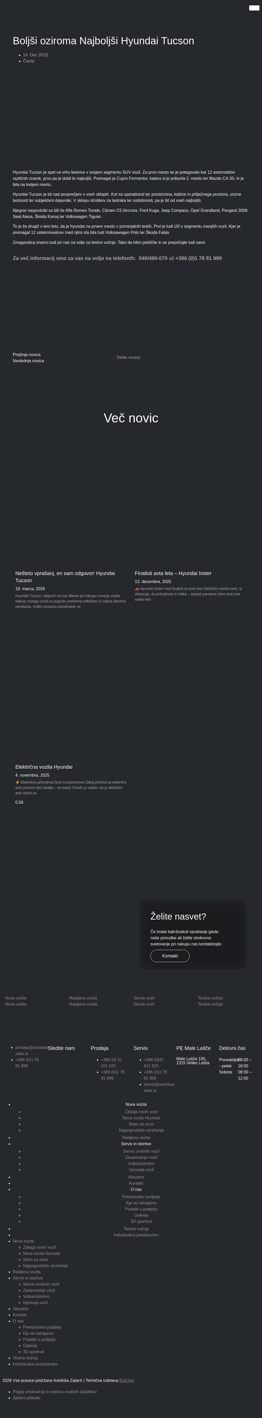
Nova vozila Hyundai (141, 1118)
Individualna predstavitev (136, 1235)
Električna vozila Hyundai (43, 767)
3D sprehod (141, 1221)
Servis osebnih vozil (141, 1151)
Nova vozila (136, 1104)
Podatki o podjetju (141, 1209)
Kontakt (170, 955)
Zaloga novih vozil (141, 1112)
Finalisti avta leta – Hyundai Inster (173, 573)
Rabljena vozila (136, 1137)
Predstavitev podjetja (141, 1197)
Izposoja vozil (141, 1169)
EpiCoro (126, 1380)
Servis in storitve (136, 1144)
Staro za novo (141, 1124)
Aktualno (136, 1177)
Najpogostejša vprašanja (141, 1130)
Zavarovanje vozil (141, 1157)
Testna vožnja (136, 1229)
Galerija (141, 1215)
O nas (136, 1189)
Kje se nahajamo (141, 1203)
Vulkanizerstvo (141, 1163)
